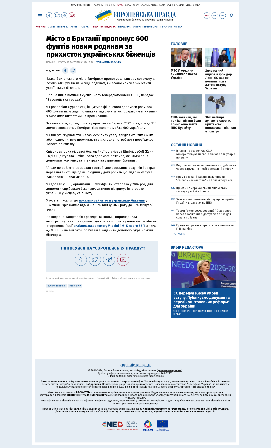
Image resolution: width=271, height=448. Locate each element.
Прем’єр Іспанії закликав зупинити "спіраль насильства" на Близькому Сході (204, 178)
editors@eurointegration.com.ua (145, 375)
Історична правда (149, 5)
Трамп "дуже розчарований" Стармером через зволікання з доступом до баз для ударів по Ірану (204, 214)
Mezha (189, 5)
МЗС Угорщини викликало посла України (184, 74)
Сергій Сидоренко (203, 311)
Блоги (136, 5)
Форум (128, 5)
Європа (119, 5)
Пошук (84, 26)
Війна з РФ (124, 26)
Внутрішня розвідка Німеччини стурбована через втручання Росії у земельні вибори (206, 167)
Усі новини (179, 234)
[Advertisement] (102, 317)
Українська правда (80, 5)
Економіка (110, 5)
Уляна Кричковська (108, 62)
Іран (95, 26)
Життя (162, 5)
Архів (74, 26)
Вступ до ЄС (108, 26)
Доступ (196, 5)
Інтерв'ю (62, 26)
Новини (41, 26)
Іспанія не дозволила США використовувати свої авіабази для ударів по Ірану (205, 154)
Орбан (178, 26)
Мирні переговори (145, 26)
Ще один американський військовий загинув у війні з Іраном (201, 189)
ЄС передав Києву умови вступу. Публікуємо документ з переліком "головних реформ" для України (201, 299)
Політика (98, 5)
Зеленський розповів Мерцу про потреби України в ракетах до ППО (205, 201)
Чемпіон (171, 5)
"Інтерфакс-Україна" (199, 384)
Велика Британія (56, 286)
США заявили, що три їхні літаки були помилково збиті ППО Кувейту (186, 123)
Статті (51, 26)
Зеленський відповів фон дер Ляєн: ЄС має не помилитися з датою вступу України (218, 79)
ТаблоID (180, 5)
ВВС (136, 95)
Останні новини (186, 144)
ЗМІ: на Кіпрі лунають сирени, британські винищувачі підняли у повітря (220, 124)
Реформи (166, 26)
